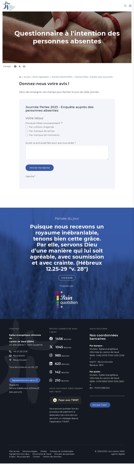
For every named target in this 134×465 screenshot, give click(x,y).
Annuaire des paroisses (64, 455)
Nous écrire (19, 357)
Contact (36, 458)
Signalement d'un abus (23, 382)
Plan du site (14, 453)
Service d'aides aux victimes (23, 390)
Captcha (30, 178)
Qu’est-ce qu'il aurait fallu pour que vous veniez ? (51, 143)
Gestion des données (52, 458)
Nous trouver (20, 361)
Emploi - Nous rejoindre (19, 458)
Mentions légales (30, 453)
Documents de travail (41, 455)
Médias (43, 453)
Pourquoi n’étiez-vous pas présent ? (44, 123)
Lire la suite (67, 279)
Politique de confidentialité (61, 453)
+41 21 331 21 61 (20, 353)
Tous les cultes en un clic (22, 369)
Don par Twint (100, 406)
